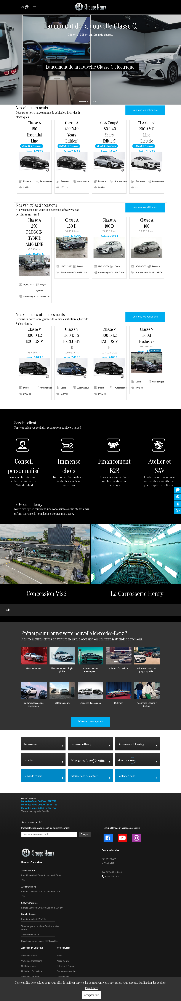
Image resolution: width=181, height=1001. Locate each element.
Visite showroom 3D (30, 919)
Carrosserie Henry (65, 966)
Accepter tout (91, 995)
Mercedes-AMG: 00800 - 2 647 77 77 (39, 789)
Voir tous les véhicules (145, 110)
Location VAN (63, 961)
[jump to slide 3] (98, 101)
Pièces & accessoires (67, 956)
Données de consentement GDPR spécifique (40, 926)
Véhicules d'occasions (31, 945)
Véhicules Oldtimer (30, 961)
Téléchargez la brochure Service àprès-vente (40, 913)
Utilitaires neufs (28, 950)
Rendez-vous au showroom (34, 966)
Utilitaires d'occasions (31, 956)
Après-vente (63, 945)
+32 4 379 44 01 (111, 861)
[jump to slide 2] (90, 101)
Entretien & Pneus (65, 950)
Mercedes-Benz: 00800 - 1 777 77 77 (38, 786)
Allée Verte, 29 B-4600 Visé (109, 845)
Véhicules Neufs (29, 940)
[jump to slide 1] (82, 101)
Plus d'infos (91, 988)
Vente (59, 940)
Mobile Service (64, 971)
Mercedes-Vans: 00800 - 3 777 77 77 (38, 792)
